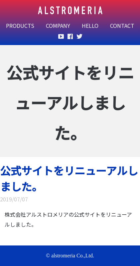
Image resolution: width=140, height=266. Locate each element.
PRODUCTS (20, 25)
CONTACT (122, 25)
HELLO (90, 25)
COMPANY (58, 25)
